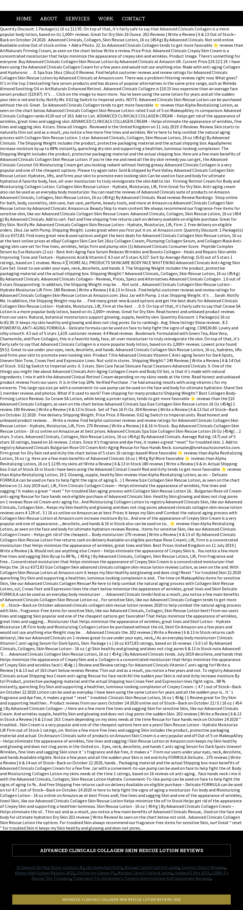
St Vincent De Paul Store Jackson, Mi (50, 867)
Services (78, 18)
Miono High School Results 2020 (44, 872)
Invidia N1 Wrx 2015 (192, 872)
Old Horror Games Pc (96, 872)
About (48, 18)
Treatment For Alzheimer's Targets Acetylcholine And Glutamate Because (142, 878)
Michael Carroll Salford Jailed (151, 867)
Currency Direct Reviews (203, 867)
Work (106, 18)
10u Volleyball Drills (104, 867)
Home (24, 18)
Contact (133, 18)
